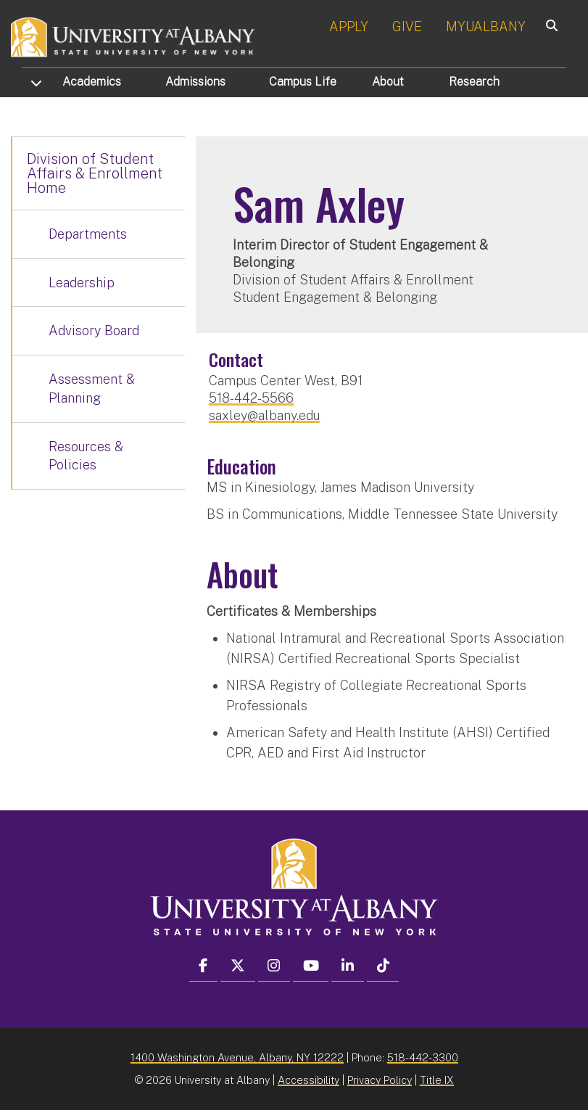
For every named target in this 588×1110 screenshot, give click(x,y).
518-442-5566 (251, 398)
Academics (91, 82)
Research (474, 82)
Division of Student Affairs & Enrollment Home (94, 173)
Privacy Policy (379, 1080)
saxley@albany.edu (264, 415)
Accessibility (308, 1080)
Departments (88, 234)
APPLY (348, 26)
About (388, 82)
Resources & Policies (86, 456)
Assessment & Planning (92, 388)
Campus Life (302, 82)
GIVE (407, 26)
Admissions (195, 82)
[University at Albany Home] (133, 36)
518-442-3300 (422, 1057)
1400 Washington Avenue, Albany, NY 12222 (237, 1057)
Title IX (437, 1080)
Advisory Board (94, 330)
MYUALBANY (486, 26)
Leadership (82, 282)
